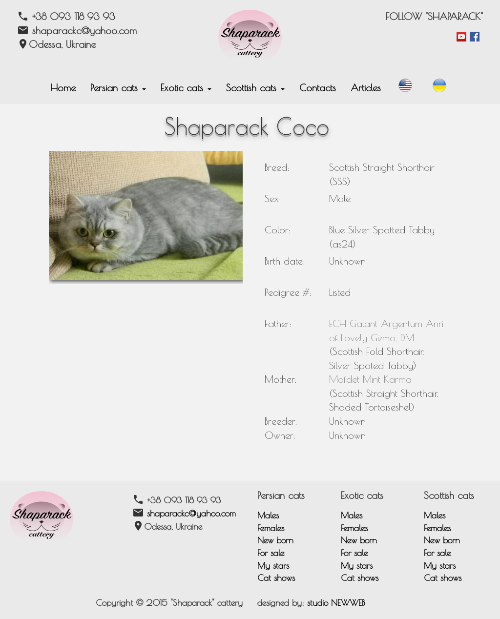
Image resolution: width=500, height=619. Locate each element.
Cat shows (276, 578)
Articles (366, 87)
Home (63, 87)
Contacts (317, 87)
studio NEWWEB (336, 603)
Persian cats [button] (118, 87)
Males (268, 515)
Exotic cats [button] (186, 87)
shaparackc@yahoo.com (191, 513)
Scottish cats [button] (255, 87)
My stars (273, 565)
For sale (270, 553)
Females (270, 528)
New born (275, 540)
